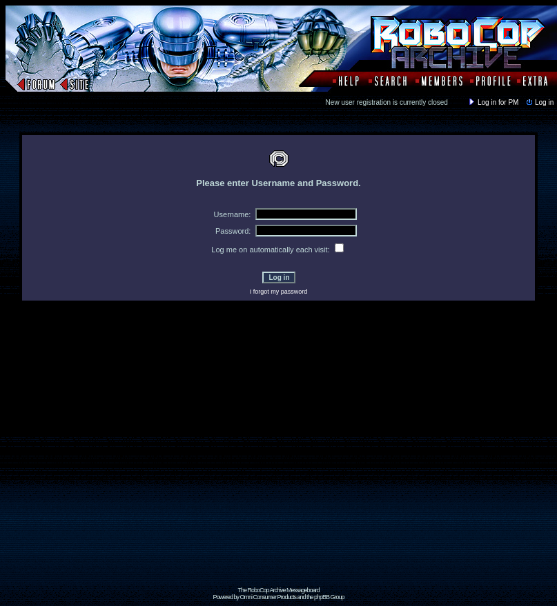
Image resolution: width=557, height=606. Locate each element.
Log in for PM (492, 102)
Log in (539, 102)
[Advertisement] (129, 457)
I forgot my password (279, 291)
